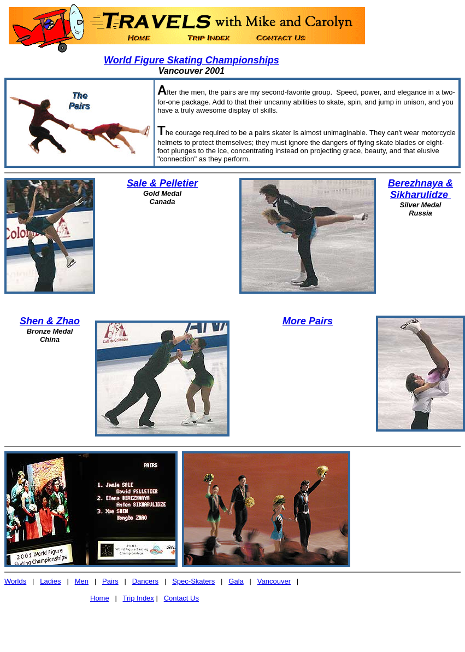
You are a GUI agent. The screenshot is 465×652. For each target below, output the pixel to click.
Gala (235, 581)
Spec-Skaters (193, 581)
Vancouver (274, 581)
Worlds (15, 581)
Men (82, 581)
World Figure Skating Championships (191, 60)
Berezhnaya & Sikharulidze (420, 189)
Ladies (50, 581)
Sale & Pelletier (162, 183)
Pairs (110, 581)
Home (99, 598)
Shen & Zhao (50, 321)
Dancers (145, 581)
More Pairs (307, 321)
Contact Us (181, 598)
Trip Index (138, 598)
